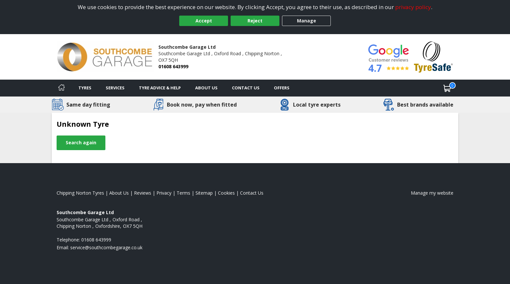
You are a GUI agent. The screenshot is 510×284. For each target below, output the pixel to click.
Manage (306, 21)
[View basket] (447, 88)
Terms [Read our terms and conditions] (183, 193)
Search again (81, 142)
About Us (206, 88)
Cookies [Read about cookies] (226, 193)
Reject (255, 21)
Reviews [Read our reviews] (142, 193)
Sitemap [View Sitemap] (204, 193)
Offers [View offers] (281, 88)
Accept (203, 21)
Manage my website (432, 193)
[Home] (61, 88)
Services (115, 88)
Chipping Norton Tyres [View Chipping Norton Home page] (80, 193)
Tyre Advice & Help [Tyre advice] (160, 88)
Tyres (84, 88)
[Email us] (106, 247)
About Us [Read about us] (119, 193)
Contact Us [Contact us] (246, 88)
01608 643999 (173, 66)
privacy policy (413, 7)
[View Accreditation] (433, 56)
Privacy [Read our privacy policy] (163, 193)
